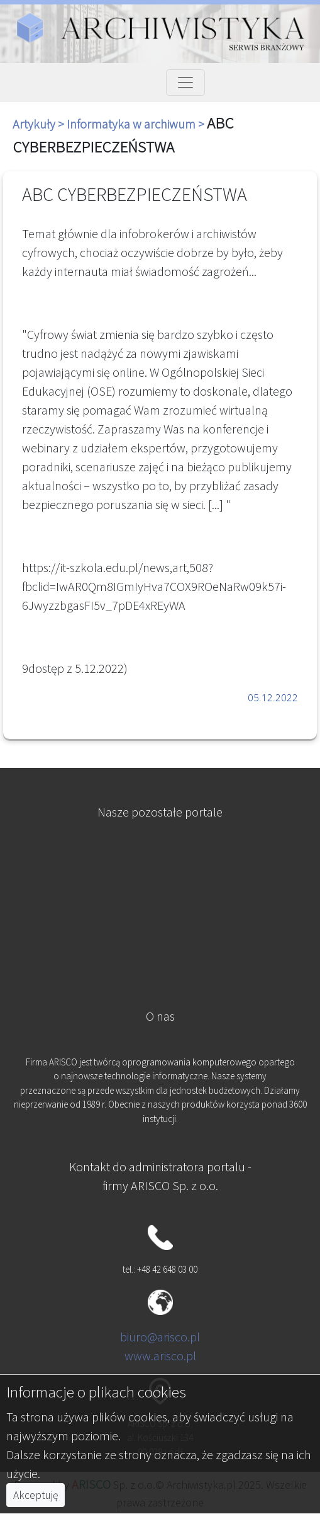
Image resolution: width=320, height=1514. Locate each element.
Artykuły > (40, 124)
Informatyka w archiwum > (137, 124)
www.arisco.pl (160, 1355)
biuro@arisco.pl (160, 1337)
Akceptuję (35, 1495)
